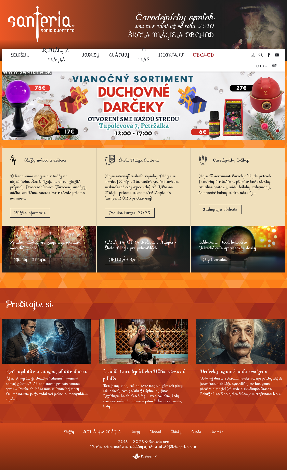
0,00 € (261, 66)
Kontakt (171, 55)
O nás (144, 55)
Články (119, 55)
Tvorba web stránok (106, 446)
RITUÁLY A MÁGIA (56, 55)
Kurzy (90, 55)
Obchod (203, 55)
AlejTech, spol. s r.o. (179, 446)
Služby (20, 55)
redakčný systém (142, 446)
